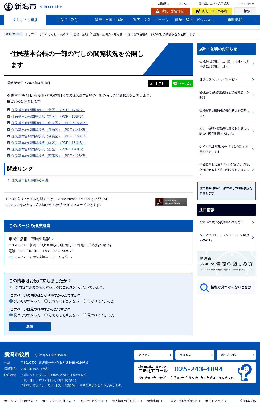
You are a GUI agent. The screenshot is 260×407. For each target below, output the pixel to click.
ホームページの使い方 (57, 401)
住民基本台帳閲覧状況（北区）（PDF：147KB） (48, 110)
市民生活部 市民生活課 (29, 239)
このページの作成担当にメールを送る (43, 257)
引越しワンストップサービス (218, 79)
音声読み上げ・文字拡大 (214, 3)
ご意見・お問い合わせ (182, 401)
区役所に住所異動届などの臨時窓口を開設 (224, 95)
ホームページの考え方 (19, 401)
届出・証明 (80, 34)
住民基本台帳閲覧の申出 (29, 179)
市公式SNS (228, 355)
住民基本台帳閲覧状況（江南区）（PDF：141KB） (49, 130)
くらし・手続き (25, 20)
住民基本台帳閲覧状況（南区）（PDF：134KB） (48, 143)
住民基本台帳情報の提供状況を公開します (224, 113)
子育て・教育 (67, 20)
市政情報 (235, 20)
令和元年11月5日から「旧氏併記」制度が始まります (223, 149)
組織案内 (163, 3)
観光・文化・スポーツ (151, 20)
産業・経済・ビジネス (193, 20)
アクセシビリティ (92, 401)
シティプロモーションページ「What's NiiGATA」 (224, 237)
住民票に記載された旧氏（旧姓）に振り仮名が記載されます (224, 64)
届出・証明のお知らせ (107, 34)
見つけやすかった (27, 315)
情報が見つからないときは (231, 287)
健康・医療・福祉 (109, 20)
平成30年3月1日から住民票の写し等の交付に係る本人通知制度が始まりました (224, 169)
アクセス (184, 3)
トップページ (34, 34)
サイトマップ (214, 401)
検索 (247, 11)
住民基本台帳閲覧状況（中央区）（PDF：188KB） (49, 123)
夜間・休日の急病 (214, 11)
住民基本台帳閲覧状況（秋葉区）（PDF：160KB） (49, 136)
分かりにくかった (100, 301)
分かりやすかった (27, 301)
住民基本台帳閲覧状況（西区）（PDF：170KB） (48, 149)
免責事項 (153, 401)
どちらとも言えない (64, 301)
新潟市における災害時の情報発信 (221, 222)
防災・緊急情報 (173, 11)
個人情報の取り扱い (125, 401)
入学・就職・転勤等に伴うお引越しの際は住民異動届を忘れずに (224, 131)
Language (244, 3)
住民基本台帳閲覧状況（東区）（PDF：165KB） (48, 116)
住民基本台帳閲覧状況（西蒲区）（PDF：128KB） (49, 156)
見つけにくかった (100, 315)
